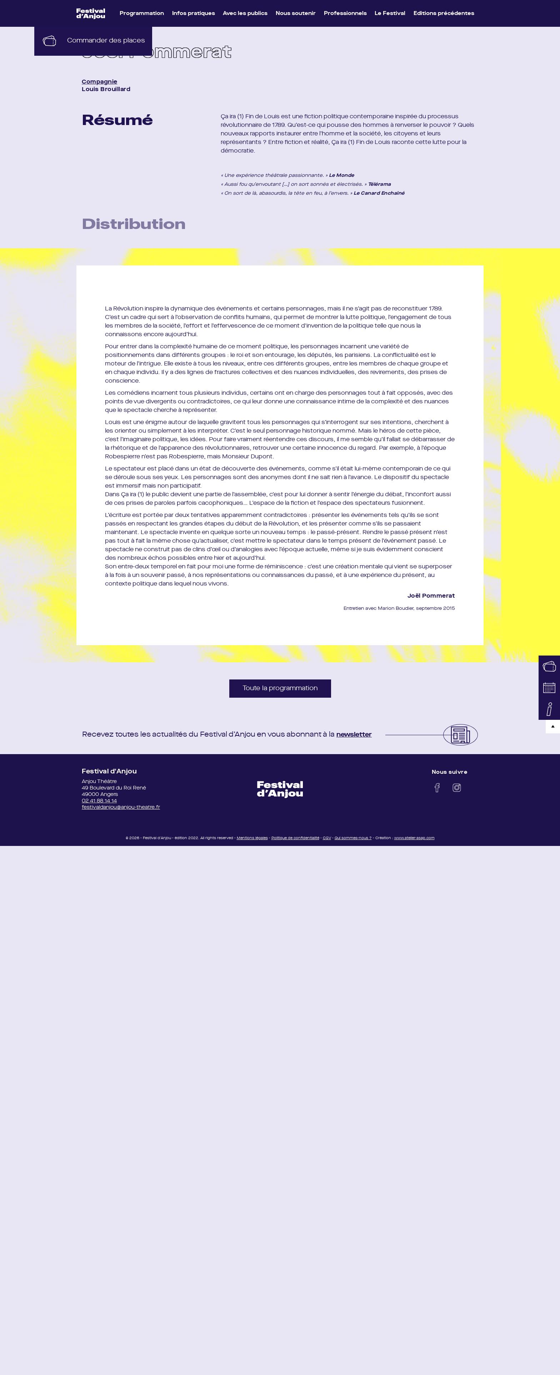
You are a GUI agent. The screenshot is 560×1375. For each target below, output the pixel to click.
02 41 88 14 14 (99, 804)
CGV (327, 841)
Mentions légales (252, 841)
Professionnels (345, 13)
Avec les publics (245, 13)
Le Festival (390, 13)
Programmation (142, 13)
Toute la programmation (280, 691)
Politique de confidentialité (295, 841)
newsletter (356, 738)
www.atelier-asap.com (414, 841)
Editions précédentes (444, 13)
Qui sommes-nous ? (353, 841)
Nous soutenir (296, 13)
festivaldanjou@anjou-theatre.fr (121, 810)
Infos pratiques (193, 13)
